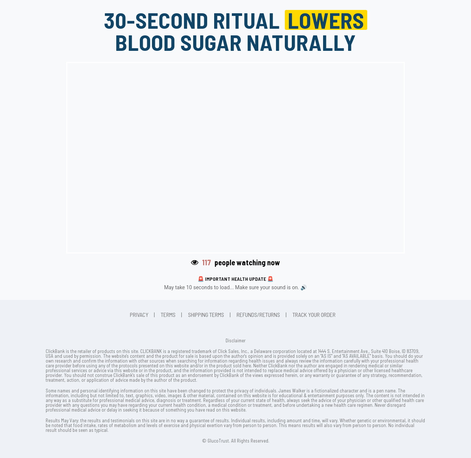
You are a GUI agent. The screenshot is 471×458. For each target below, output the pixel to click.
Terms (168, 314)
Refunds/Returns (258, 314)
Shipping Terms (206, 314)
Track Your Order (314, 314)
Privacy (139, 314)
